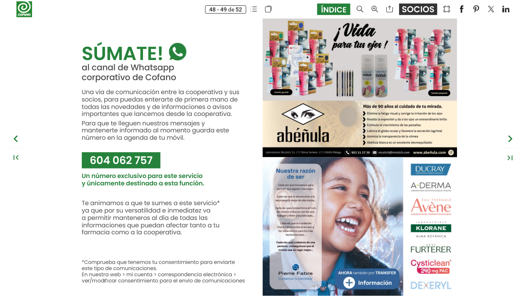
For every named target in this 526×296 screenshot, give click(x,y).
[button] (253, 9)
